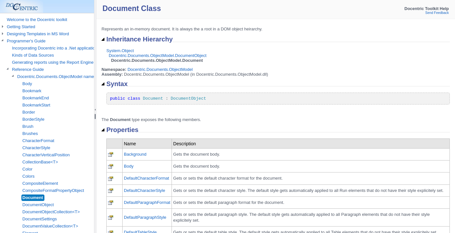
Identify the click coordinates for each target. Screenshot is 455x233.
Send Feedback (437, 13)
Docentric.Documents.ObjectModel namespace (61, 76)
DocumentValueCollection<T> (50, 226)
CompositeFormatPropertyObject (53, 190)
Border (28, 112)
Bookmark (32, 90)
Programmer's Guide (26, 41)
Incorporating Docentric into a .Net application (54, 48)
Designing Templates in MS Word (38, 33)
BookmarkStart (36, 105)
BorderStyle (33, 119)
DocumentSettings (39, 218)
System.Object (120, 50)
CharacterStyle (36, 147)
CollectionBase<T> (40, 162)
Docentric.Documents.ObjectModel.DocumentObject (157, 55)
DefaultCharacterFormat (146, 178)
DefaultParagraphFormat (147, 202)
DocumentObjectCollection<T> (51, 211)
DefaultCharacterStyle (144, 190)
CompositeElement (40, 183)
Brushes (30, 133)
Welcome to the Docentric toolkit (37, 19)
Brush (27, 126)
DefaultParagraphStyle (145, 217)
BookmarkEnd (35, 97)
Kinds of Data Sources (33, 55)
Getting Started (21, 26)
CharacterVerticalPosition (46, 154)
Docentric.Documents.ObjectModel (160, 69)
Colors (28, 176)
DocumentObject (38, 204)
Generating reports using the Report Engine (53, 62)
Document (32, 197)
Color (27, 169)
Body (27, 83)
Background (135, 154)
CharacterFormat (38, 140)
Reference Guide (28, 69)
